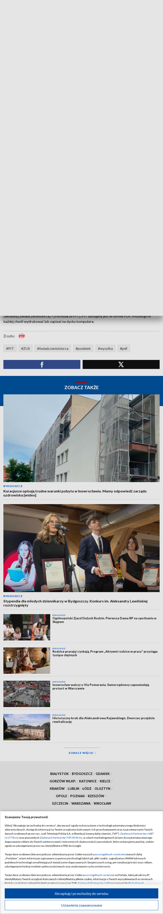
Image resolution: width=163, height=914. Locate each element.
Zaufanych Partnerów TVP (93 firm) (61, 837)
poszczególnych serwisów (109, 854)
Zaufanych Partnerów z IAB (93, 883)
